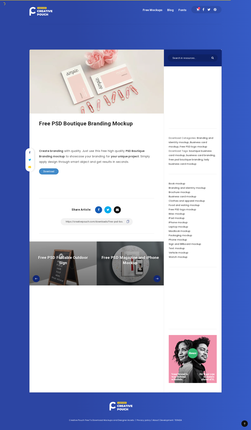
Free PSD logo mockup (193, 146)
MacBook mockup (179, 231)
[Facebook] (203, 9)
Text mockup (177, 248)
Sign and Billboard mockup (185, 244)
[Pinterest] (215, 9)
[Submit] (213, 57)
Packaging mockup (180, 235)
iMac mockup (177, 213)
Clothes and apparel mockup (187, 200)
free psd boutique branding (186, 159)
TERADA (178, 420)
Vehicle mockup (178, 252)
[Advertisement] (125, 31)
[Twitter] (209, 9)
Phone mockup (178, 239)
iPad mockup (177, 218)
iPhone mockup (178, 222)
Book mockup (177, 183)
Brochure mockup (179, 192)
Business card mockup (182, 196)
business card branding (200, 155)
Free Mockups (152, 10)
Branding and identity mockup (187, 187)
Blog (170, 10)
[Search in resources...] (193, 58)
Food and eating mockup (184, 205)
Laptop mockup (178, 226)
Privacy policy (144, 420)
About (156, 420)
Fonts (182, 10)
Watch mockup (178, 257)
